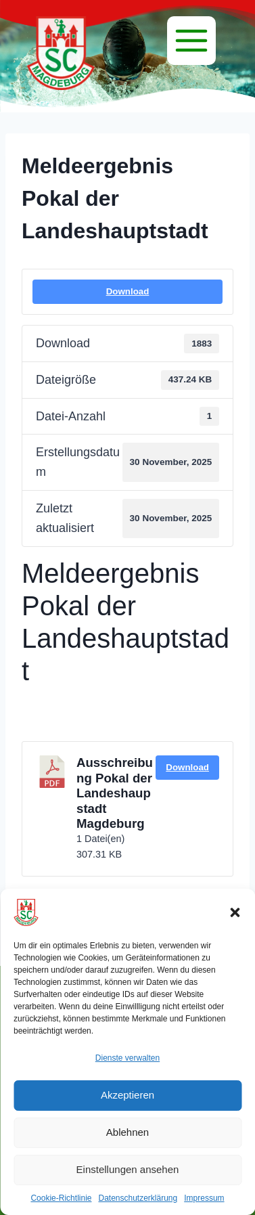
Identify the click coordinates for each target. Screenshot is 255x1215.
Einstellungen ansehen (127, 1169)
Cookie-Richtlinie (60, 1198)
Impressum (204, 1198)
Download (127, 291)
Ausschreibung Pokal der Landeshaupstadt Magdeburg (114, 793)
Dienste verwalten (127, 1058)
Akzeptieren (127, 1095)
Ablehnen (127, 1132)
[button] (234, 912)
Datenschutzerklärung (137, 1198)
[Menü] (191, 40)
